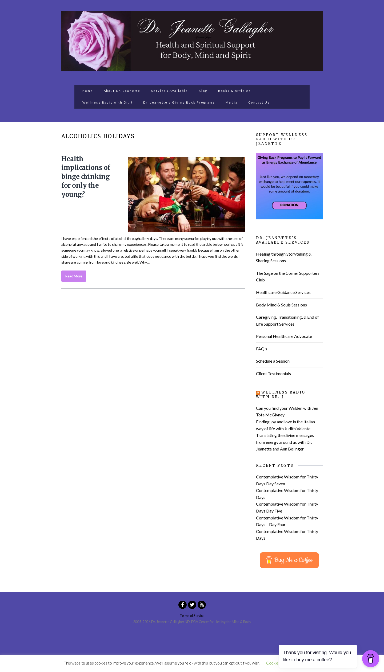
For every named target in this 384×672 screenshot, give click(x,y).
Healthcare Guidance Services (283, 292)
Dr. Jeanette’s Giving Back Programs (179, 102)
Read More (73, 276)
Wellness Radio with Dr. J (107, 102)
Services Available (169, 90)
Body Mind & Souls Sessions (281, 304)
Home (87, 90)
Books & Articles (234, 90)
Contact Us (259, 102)
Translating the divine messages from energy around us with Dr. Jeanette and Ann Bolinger (285, 442)
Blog (203, 90)
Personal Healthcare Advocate (284, 336)
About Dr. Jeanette (122, 90)
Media (232, 102)
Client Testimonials (273, 373)
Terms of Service (192, 615)
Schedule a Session (273, 360)
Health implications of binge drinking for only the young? (85, 177)
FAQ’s (261, 348)
